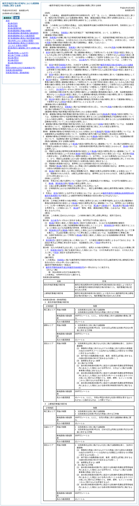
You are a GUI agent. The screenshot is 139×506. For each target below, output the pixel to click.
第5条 (114, 114)
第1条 (96, 205)
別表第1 (64, 33)
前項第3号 (50, 240)
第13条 (116, 205)
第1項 (48, 80)
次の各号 (83, 60)
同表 (48, 42)
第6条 (95, 136)
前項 (48, 52)
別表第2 (53, 37)
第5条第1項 (60, 183)
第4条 (105, 114)
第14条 (126, 205)
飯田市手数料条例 (65, 267)
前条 (101, 124)
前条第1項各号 (56, 250)
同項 (116, 52)
